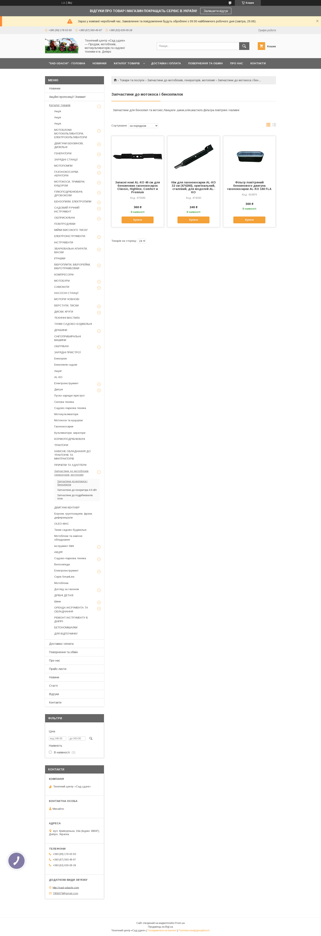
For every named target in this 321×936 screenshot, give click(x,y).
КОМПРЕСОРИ (63, 274)
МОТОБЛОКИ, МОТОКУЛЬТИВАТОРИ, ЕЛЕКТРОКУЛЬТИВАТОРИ (70, 133)
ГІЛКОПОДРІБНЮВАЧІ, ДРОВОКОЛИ (68, 193)
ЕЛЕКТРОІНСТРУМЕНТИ (69, 236)
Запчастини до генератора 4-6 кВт (77, 490)
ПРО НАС (236, 63)
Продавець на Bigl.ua (160, 926)
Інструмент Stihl (64, 546)
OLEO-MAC (61, 523)
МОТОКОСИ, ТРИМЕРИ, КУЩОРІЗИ (69, 183)
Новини (54, 677)
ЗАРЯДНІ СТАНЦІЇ (66, 159)
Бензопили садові (65, 364)
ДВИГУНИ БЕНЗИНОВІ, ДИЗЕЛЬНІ (69, 145)
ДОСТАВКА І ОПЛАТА (166, 63)
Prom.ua (180, 923)
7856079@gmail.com (65, 893)
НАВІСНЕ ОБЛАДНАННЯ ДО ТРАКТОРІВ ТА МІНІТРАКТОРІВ (72, 455)
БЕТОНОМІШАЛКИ (65, 627)
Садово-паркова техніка (70, 408)
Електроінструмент (66, 383)
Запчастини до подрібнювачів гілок (75, 497)
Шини (57, 601)
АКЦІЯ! (58, 552)
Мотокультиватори (66, 414)
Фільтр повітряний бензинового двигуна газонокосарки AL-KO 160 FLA (249, 186)
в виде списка (274, 126)
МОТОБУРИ (62, 280)
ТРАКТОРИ (61, 445)
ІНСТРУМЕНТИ (63, 242)
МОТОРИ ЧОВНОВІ (66, 299)
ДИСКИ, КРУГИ (63, 311)
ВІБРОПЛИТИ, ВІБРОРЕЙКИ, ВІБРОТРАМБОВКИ (72, 266)
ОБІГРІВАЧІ (61, 346)
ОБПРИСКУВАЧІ (64, 217)
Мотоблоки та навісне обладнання (68, 537)
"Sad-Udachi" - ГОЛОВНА (67, 63)
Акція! (58, 371)
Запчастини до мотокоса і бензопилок (72, 483)
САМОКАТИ (61, 286)
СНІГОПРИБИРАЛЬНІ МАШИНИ (67, 338)
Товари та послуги (132, 80)
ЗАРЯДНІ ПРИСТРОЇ (67, 352)
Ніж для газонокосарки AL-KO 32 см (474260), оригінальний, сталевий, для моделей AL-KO (193, 187)
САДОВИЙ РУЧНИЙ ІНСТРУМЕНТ (66, 209)
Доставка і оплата (61, 643)
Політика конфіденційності (194, 930)
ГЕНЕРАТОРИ (62, 153)
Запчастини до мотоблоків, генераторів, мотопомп (181, 80)
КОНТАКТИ (258, 63)
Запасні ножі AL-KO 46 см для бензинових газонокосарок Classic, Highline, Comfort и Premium (137, 187)
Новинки (54, 88)
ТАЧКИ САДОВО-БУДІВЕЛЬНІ (73, 323)
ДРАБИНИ (60, 330)
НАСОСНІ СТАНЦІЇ (66, 293)
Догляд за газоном (66, 589)
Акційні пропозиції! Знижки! (67, 96)
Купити (137, 219)
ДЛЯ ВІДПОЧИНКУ (66, 633)
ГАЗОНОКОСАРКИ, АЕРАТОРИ (66, 173)
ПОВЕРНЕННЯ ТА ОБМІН (205, 63)
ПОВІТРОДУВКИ (64, 223)
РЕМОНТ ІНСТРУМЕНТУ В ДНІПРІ (71, 619)
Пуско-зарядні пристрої (69, 395)
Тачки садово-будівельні (70, 529)
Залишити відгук (215, 11)
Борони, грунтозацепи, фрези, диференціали (73, 515)
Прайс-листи (57, 669)
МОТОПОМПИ (63, 165)
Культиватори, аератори (69, 432)
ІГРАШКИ (59, 258)
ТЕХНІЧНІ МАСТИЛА (67, 317)
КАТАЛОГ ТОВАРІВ (127, 63)
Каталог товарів (59, 105)
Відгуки (54, 694)
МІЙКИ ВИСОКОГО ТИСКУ (71, 229)
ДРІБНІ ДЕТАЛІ (63, 595)
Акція (57, 111)
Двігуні (58, 389)
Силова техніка (64, 401)
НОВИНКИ (99, 63)
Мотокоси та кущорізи (68, 420)
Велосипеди (62, 564)
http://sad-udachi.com (66, 887)
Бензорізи (60, 358)
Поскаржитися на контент (162, 930)
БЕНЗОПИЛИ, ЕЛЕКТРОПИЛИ (72, 201)
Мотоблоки (61, 583)
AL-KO (58, 377)
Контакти (55, 702)
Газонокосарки (63, 426)
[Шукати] (244, 46)
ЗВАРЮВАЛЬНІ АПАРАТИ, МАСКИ (70, 250)
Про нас (54, 660)
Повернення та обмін (63, 652)
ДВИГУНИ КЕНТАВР (67, 507)
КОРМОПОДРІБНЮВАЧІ (69, 438)
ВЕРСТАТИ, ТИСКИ (66, 305)
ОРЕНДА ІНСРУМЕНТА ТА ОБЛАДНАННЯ (71, 609)
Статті (53, 685)
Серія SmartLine (64, 576)
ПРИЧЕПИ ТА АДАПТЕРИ (70, 464)
